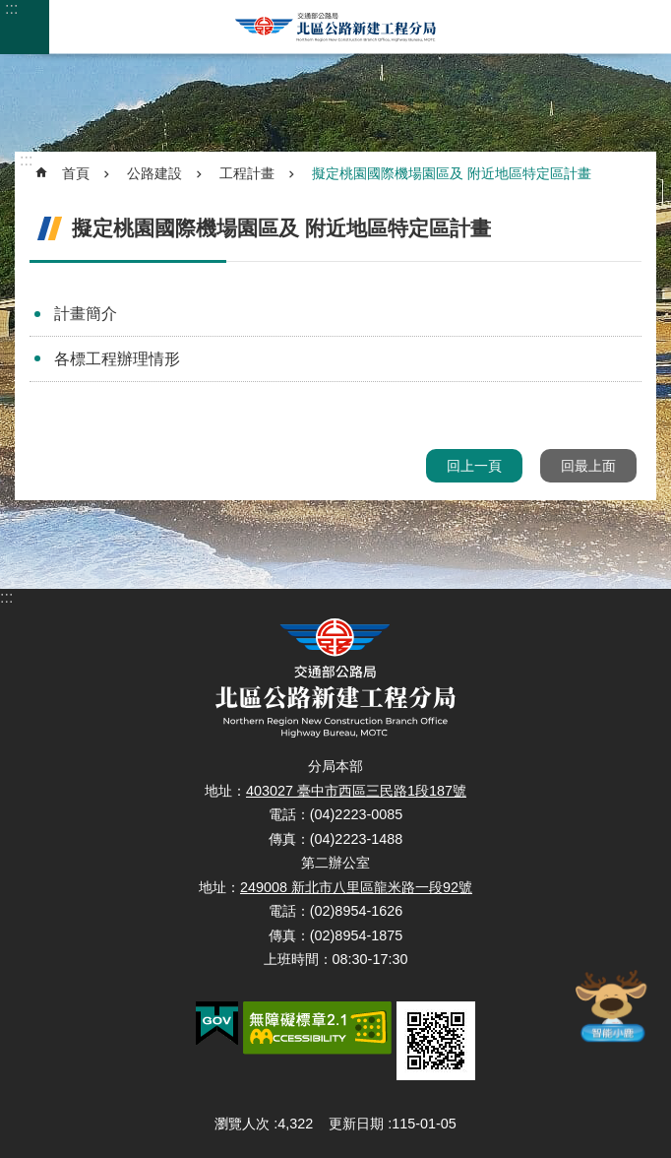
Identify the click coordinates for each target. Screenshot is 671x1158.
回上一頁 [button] (474, 466)
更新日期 (356, 1123)
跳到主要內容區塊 (10, 10)
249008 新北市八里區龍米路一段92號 (356, 887)
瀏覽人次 (242, 1123)
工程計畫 (246, 173)
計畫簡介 (85, 313)
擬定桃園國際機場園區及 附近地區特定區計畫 (451, 173)
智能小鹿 (611, 1005)
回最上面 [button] (588, 466)
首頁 (76, 173)
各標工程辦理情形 (117, 359)
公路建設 (154, 173)
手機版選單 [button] (24, 27)
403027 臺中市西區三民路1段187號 (356, 791)
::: (11, 8)
